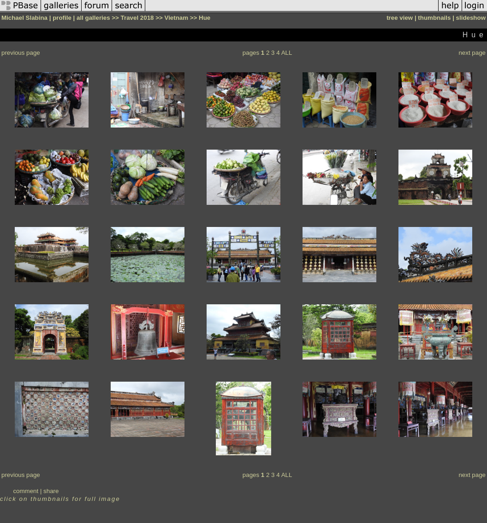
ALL (286, 52)
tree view (399, 17)
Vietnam (176, 17)
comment (25, 491)
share (51, 491)
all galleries (93, 17)
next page (472, 52)
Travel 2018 (137, 17)
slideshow (471, 17)
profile (62, 17)
